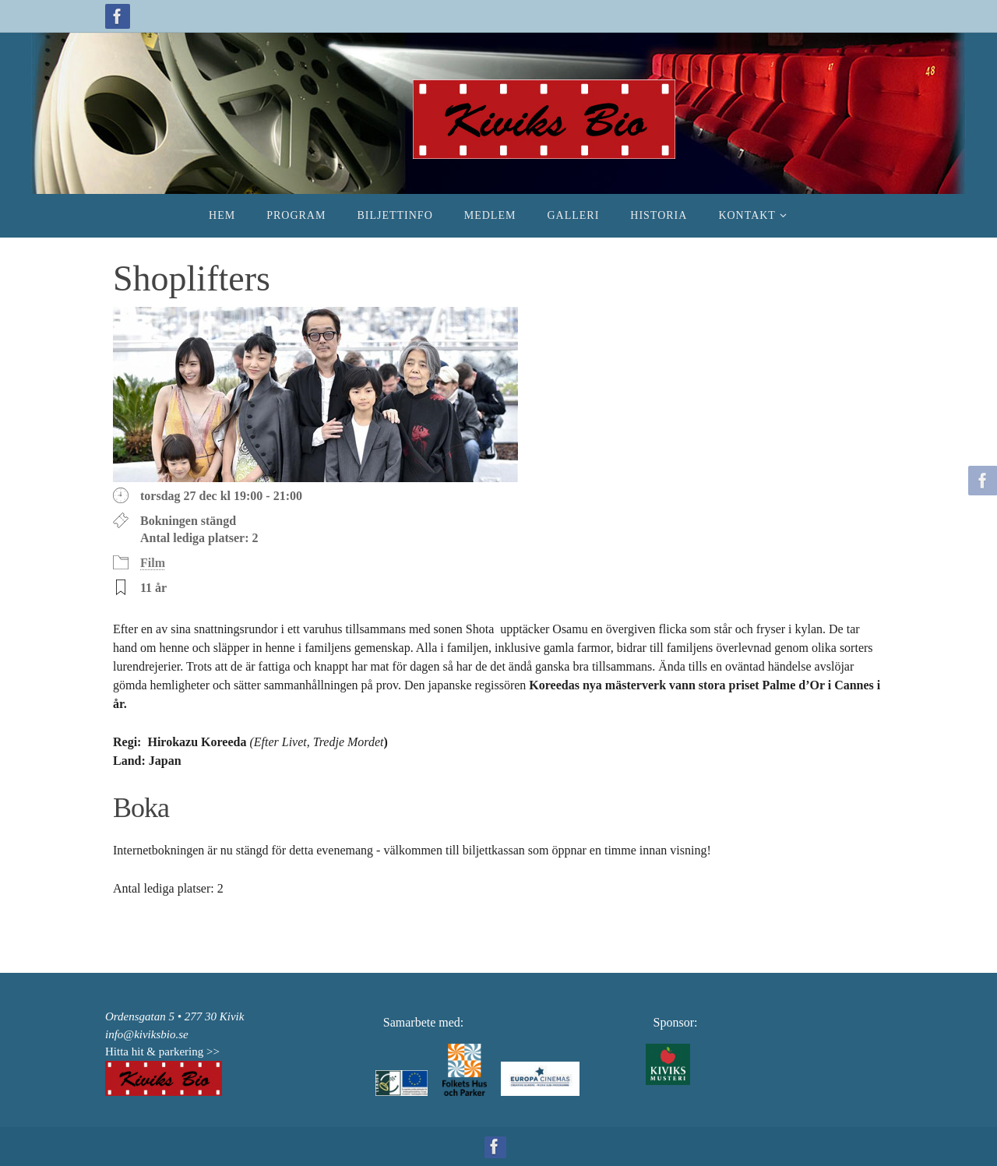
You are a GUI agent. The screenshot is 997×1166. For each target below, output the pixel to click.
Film (152, 562)
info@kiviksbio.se (146, 1034)
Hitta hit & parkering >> (162, 1051)
